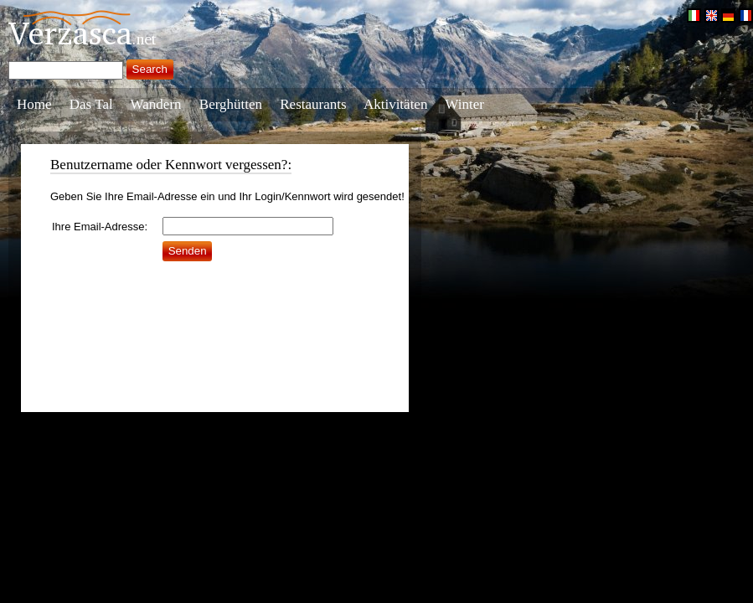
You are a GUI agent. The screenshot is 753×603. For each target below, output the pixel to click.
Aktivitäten (395, 104)
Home (34, 104)
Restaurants (313, 104)
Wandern (156, 104)
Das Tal (91, 104)
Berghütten (230, 104)
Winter (464, 104)
